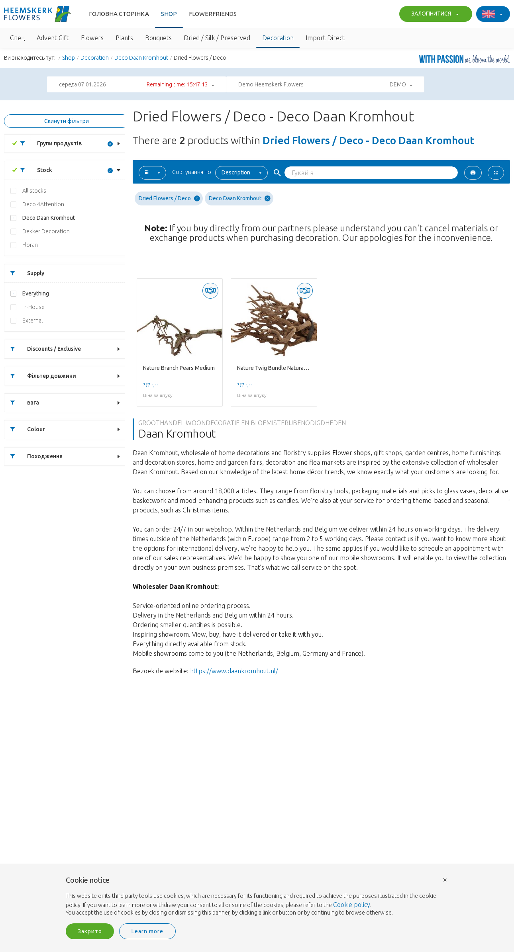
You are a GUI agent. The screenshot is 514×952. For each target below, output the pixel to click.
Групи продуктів (48, 143)
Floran (30, 245)
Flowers (92, 37)
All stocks (34, 191)
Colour (24, 429)
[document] (257, 896)
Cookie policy (351, 904)
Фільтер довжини (40, 376)
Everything (35, 293)
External (32, 320)
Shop (169, 13)
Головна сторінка (119, 13)
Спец (17, 37)
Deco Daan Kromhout (141, 58)
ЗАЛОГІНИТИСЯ (433, 14)
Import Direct (325, 37)
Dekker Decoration (46, 231)
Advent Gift (53, 37)
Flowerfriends (213, 13)
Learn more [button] (147, 931)
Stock (33, 170)
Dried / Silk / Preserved (217, 37)
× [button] (445, 879)
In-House (33, 307)
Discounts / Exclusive (42, 349)
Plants (124, 37)
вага (21, 403)
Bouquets (158, 37)
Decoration (278, 37)
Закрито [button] (90, 931)
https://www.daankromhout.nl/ (234, 670)
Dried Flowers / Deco (169, 198)
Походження (33, 456)
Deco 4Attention (43, 204)
